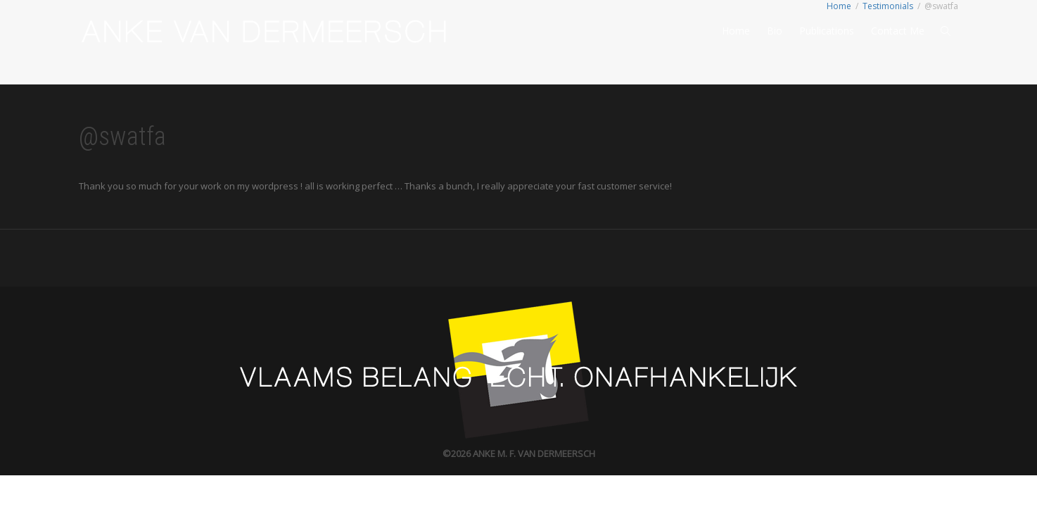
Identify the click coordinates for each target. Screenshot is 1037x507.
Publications (826, 30)
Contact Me (897, 30)
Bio (774, 30)
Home (736, 30)
